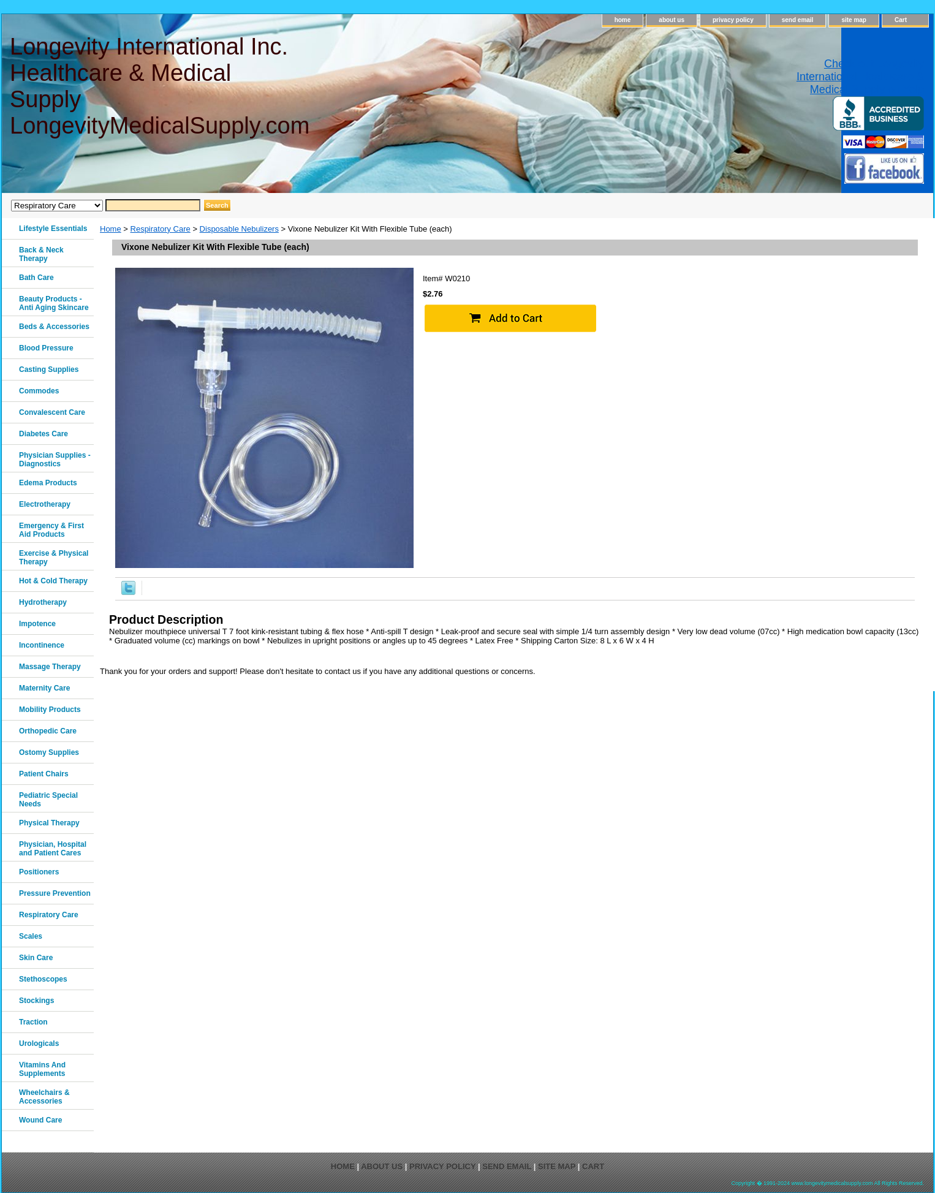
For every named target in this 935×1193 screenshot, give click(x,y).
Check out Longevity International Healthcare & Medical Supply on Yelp (860, 77)
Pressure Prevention (55, 893)
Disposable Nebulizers (239, 228)
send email (798, 20)
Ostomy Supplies (49, 752)
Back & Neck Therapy (41, 254)
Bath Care (36, 277)
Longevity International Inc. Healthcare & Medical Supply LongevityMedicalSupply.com (159, 86)
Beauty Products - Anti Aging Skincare (54, 303)
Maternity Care (44, 688)
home (623, 20)
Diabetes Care (43, 434)
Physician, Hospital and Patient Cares (52, 848)
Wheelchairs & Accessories (44, 1096)
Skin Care (36, 957)
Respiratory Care (161, 228)
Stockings (36, 1000)
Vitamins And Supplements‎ (42, 1069)
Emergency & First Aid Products (51, 530)
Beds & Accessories (54, 326)
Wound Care (40, 1120)
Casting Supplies (48, 369)
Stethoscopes (43, 979)
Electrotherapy (44, 504)
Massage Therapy (50, 666)
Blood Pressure (46, 348)
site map (853, 20)
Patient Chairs (44, 774)
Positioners (39, 872)
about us (671, 20)
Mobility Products (50, 709)
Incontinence (41, 645)
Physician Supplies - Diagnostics (55, 459)
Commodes (39, 391)
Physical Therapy (49, 823)
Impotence (37, 623)
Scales (30, 936)
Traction (33, 1022)
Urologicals (39, 1043)
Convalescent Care (52, 412)
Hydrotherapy (43, 602)
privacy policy (733, 20)
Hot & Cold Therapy (53, 581)
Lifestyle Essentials (53, 228)
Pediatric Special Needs (48, 799)
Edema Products (48, 483)
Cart (901, 20)
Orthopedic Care (48, 731)
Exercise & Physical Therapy (53, 557)
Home (110, 228)
